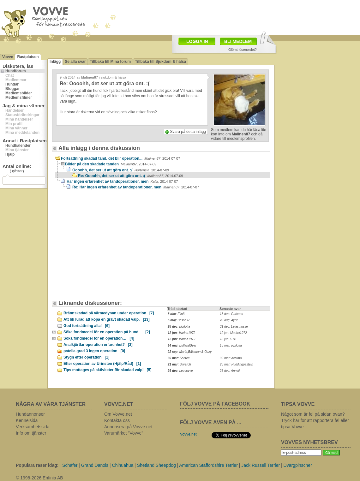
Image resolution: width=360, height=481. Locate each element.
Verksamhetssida (33, 426)
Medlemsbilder (18, 93)
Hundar (12, 84)
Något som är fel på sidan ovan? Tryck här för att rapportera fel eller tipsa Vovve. (315, 420)
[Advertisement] (107, 247)
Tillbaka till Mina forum (110, 61)
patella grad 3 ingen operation (94, 351)
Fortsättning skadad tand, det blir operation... (120, 158)
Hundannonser (30, 414)
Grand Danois (94, 465)
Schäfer (69, 465)
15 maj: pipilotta (231, 345)
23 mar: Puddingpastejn (236, 364)
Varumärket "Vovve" (123, 433)
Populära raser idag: (37, 465)
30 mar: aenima (231, 358)
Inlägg (55, 61)
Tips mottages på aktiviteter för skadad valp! (107, 370)
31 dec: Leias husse (234, 326)
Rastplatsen (28, 57)
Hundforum (15, 71)
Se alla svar (75, 61)
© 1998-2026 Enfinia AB (39, 477)
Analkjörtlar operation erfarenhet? (98, 344)
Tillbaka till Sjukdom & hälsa (160, 61)
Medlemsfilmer (18, 97)
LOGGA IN (197, 41)
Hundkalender (18, 145)
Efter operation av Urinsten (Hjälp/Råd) (102, 363)
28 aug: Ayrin (229, 320)
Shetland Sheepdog (156, 465)
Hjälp (10, 154)
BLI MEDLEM (238, 41)
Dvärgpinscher (298, 465)
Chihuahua (123, 465)
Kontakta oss (117, 420)
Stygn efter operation (86, 357)
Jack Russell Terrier (260, 465)
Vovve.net (188, 434)
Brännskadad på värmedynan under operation (108, 313)
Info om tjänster (31, 433)
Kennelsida (27, 420)
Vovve (7, 57)
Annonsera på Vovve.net (128, 426)
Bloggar (12, 88)
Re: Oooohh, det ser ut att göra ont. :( (130, 176)
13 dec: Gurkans (231, 314)
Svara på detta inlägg (188, 131)
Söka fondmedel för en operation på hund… (106, 332)
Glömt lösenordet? (242, 49)
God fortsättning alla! (86, 326)
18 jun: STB (228, 339)
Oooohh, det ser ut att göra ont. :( (120, 170)
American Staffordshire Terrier (208, 465)
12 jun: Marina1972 (233, 333)
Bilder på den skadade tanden (110, 164)
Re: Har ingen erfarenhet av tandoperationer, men (135, 187)
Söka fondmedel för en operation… (98, 338)
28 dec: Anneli (230, 370)
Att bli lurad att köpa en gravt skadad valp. (106, 319)
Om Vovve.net (118, 414)
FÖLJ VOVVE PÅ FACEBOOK (215, 404)
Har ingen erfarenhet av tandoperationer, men (122, 181)
